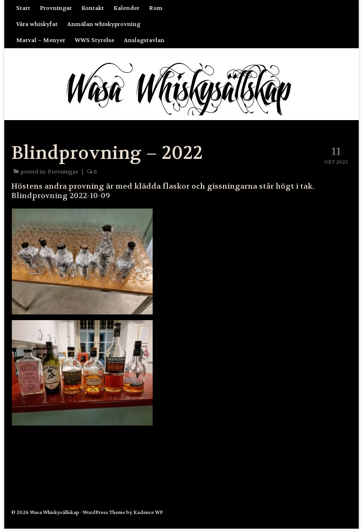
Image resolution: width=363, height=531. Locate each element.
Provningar (63, 171)
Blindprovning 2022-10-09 (60, 195)
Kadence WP (148, 512)
